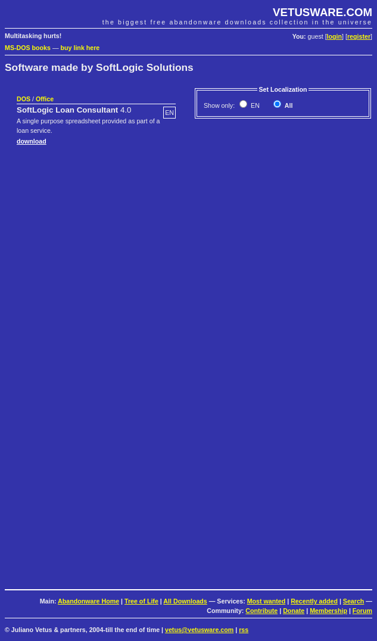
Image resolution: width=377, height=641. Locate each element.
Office (45, 98)
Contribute (261, 610)
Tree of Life (141, 601)
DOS (23, 98)
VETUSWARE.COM (322, 12)
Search (353, 601)
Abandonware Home (88, 601)
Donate (293, 610)
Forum (362, 610)
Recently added (314, 601)
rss (243, 629)
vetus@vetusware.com (199, 629)
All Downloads (185, 601)
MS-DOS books (28, 47)
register (358, 36)
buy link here (80, 47)
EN (254, 105)
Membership (328, 610)
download (31, 141)
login (334, 36)
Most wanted (266, 601)
